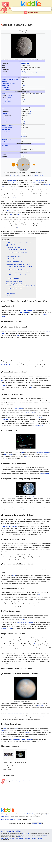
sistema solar (10, 182)
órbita (22, 452)
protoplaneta (11, 638)
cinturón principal (32, 73)
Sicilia (2, 380)
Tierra (8, 210)
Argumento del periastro (8, 83)
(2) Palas (23, 156)
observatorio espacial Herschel (24, 622)
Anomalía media (6, 89)
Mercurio (46, 473)
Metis (36, 175)
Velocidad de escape (7, 125)
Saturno (36, 644)
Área (3, 115)
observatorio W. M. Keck (39, 717)
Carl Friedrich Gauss (7, 365)
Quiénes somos (19, 838)
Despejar (46, 9)
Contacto (40, 838)
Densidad (4, 113)
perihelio (10, 95)
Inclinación (4, 81)
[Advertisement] (26, 18)
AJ (24, 99)
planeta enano (12, 180)
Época (3, 93)
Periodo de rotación (7, 127)
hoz (31, 387)
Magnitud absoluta (6, 139)
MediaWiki (20, 836)
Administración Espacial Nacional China (21, 739)
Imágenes (30, 12)
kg (30, 108)
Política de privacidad (30, 838)
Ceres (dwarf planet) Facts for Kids (21, 781)
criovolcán (47, 555)
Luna (36, 172)
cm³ (30, 113)
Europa (10, 628)
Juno (10, 175)
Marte (34, 182)
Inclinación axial (6, 129)
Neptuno (15, 198)
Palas (25, 412)
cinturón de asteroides (38, 180)
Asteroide (24, 73)
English (36, 12)
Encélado (3, 628)
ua (24, 85)
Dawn (35, 59)
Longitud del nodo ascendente (10, 79)
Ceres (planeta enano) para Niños (10, 819)
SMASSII (23, 136)
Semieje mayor (6, 85)
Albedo (3, 141)
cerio (4, 385)
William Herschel (18, 408)
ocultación (40, 705)
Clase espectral (6, 131)
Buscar (49, 9)
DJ (35, 93)
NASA (18, 214)
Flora (32, 175)
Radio (3, 104)
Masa (3, 108)
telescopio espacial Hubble (10, 526)
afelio (9, 97)
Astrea (19, 175)
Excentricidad (5, 87)
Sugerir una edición (37, 823)
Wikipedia (44, 835)
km (30, 111)
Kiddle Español (4, 838)
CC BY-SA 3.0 (25, 833)
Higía (41, 175)
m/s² (24, 122)
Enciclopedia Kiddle (28, 813)
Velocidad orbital (6, 101)
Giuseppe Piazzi (25, 63)
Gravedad (4, 122)
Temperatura (5, 145)
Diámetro (4, 119)
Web (26, 12)
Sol (22, 75)
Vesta (15, 175)
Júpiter (39, 182)
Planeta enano (25, 71)
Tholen (22, 133)
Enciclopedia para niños (6, 27)
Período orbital (6, 99)
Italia (34, 186)
